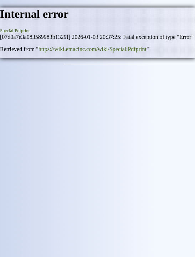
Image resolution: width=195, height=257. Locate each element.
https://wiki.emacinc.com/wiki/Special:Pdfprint (93, 49)
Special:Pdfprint (15, 30)
